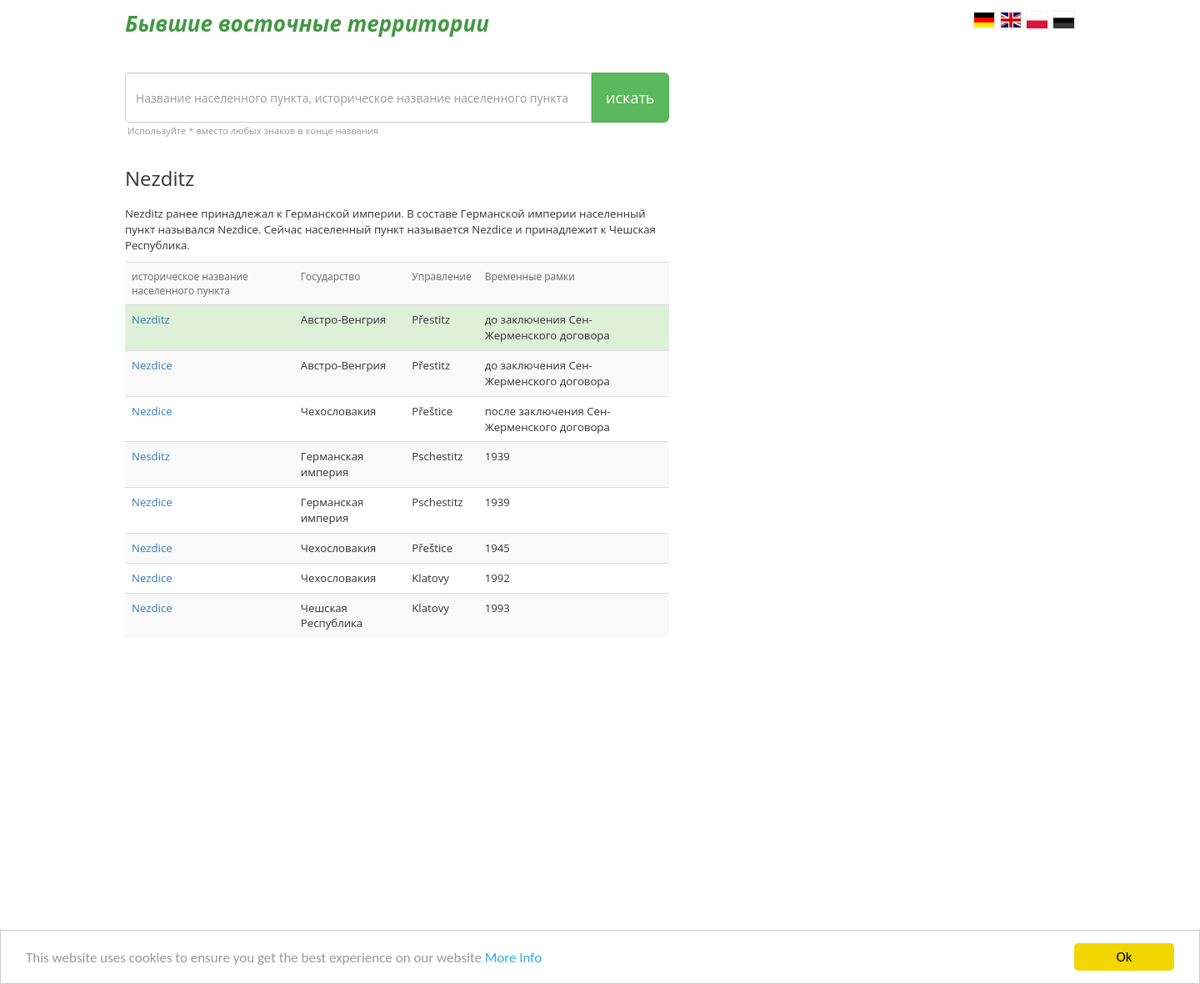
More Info (513, 957)
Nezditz (151, 319)
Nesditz (151, 456)
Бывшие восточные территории (307, 23)
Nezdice (152, 365)
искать (630, 98)
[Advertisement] (397, 784)
